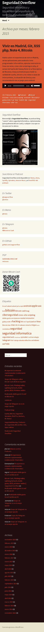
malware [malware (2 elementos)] (22, 325)
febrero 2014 (9, 606)
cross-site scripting (16, 97)
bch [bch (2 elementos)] (3, 311)
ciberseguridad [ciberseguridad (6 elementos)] (10, 314)
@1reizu (5, 199)
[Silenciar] (32, 86)
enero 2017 (9, 561)
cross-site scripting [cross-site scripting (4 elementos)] (26, 315)
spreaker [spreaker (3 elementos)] (24, 337)
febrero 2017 (9, 558)
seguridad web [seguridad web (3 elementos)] (8, 337)
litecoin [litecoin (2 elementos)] (5, 325)
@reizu (4, 214)
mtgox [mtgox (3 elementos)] (33, 325)
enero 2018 (9, 554)
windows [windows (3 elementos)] (35, 340)
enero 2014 (9, 609)
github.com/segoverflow (11, 245)
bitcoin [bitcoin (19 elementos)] (10, 310)
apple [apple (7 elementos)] (34, 305)
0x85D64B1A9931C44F (9, 259)
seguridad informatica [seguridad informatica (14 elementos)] (16, 333)
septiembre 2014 (11, 584)
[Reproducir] (5, 86)
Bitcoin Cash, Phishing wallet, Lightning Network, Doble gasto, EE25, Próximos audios (15, 387)
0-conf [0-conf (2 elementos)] (4, 306)
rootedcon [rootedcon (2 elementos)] (6, 329)
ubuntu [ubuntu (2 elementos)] (21, 340)
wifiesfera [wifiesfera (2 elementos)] (27, 340)
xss (16, 102)
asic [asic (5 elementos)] (40, 305)
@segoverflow (7, 197)
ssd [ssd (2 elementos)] (29, 337)
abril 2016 (8, 569)
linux (16, 100)
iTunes (32, 178)
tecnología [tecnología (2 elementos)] (35, 337)
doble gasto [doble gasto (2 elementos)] (6, 318)
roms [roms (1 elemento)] (38, 325)
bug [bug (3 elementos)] (27, 311)
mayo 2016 (8, 565)
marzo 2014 (9, 602)
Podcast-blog (9, 410)
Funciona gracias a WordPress (12, 627)
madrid (21, 100)
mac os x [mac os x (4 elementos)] (15, 325)
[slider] (18, 85)
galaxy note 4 (7, 100)
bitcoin (32, 95)
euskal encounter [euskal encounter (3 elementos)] (27, 318)
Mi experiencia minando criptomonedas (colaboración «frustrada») (15, 373)
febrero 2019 (9, 543)
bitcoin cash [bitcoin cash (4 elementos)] (20, 310)
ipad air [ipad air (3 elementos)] (33, 321)
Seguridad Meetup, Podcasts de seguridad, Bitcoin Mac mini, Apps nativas (16, 424)
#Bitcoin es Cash (8, 230)
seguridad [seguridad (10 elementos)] (16, 328)
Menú (4, 20)
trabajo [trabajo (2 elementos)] (16, 340)
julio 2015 (8, 576)
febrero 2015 (9, 580)
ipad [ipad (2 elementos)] (28, 322)
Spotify (5, 180)
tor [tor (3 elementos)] (12, 340)
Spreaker (11, 180)
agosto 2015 (9, 572)
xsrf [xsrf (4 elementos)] (4, 343)
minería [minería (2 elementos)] (28, 325)
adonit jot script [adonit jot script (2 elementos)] (17, 306)
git (13, 100)
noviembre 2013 (10, 613)
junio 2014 (8, 591)
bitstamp (5, 97)
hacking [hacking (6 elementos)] (16, 321)
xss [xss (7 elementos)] (7, 343)
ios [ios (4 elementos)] (22, 321)
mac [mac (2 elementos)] (9, 325)
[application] (22, 86)
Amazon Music (21, 180)
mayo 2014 (8, 595)
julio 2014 (8, 587)
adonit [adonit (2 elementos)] (9, 306)
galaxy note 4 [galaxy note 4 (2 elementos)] (7, 322)
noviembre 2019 (10, 539)
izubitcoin (8, 400)
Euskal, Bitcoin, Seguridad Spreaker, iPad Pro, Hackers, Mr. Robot (15, 416)
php (26, 100)
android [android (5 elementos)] (27, 305)
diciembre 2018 (10, 550)
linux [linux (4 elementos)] (39, 321)
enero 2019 (9, 547)
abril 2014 (8, 598)
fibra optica (35, 97)
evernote (27, 97)
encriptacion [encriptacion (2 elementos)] (15, 318)
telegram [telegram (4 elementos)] (6, 340)
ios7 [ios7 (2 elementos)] (24, 322)
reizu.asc (5, 261)
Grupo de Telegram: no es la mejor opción (13, 503)
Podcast (23, 95)
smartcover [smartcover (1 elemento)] (17, 337)
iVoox (37, 178)
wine (12, 102)
